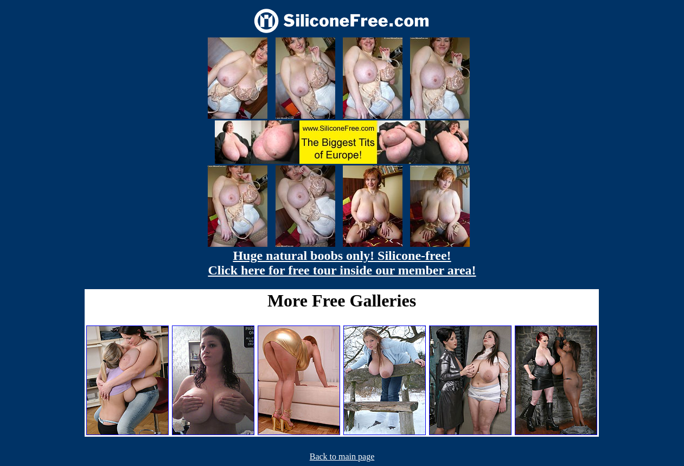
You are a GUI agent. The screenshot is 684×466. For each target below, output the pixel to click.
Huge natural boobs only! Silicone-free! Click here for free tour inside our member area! (342, 262)
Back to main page (342, 456)
